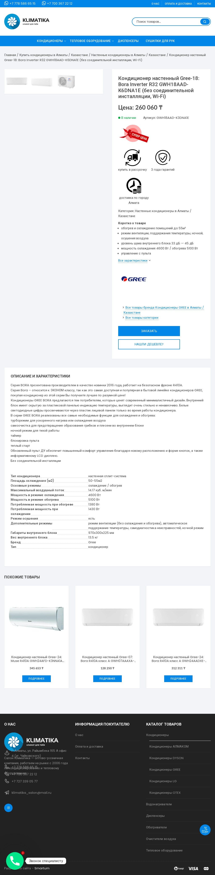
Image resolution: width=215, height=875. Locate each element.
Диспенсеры (128, 41)
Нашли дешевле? (139, 344)
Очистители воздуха (161, 839)
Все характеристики (133, 260)
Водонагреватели (159, 804)
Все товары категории (142, 317)
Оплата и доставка (178, 3)
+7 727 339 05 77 (25, 781)
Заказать (139, 331)
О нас (156, 3)
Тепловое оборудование (92, 41)
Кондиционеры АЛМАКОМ (169, 746)
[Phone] (15, 861)
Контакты (204, 3)
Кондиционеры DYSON (166, 758)
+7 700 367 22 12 (59, 3)
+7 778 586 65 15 (22, 3)
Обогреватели (156, 827)
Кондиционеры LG (163, 781)
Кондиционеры (51, 41)
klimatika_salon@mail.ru (31, 792)
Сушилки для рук (160, 41)
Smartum (42, 868)
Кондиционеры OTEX (165, 792)
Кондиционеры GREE (165, 769)
